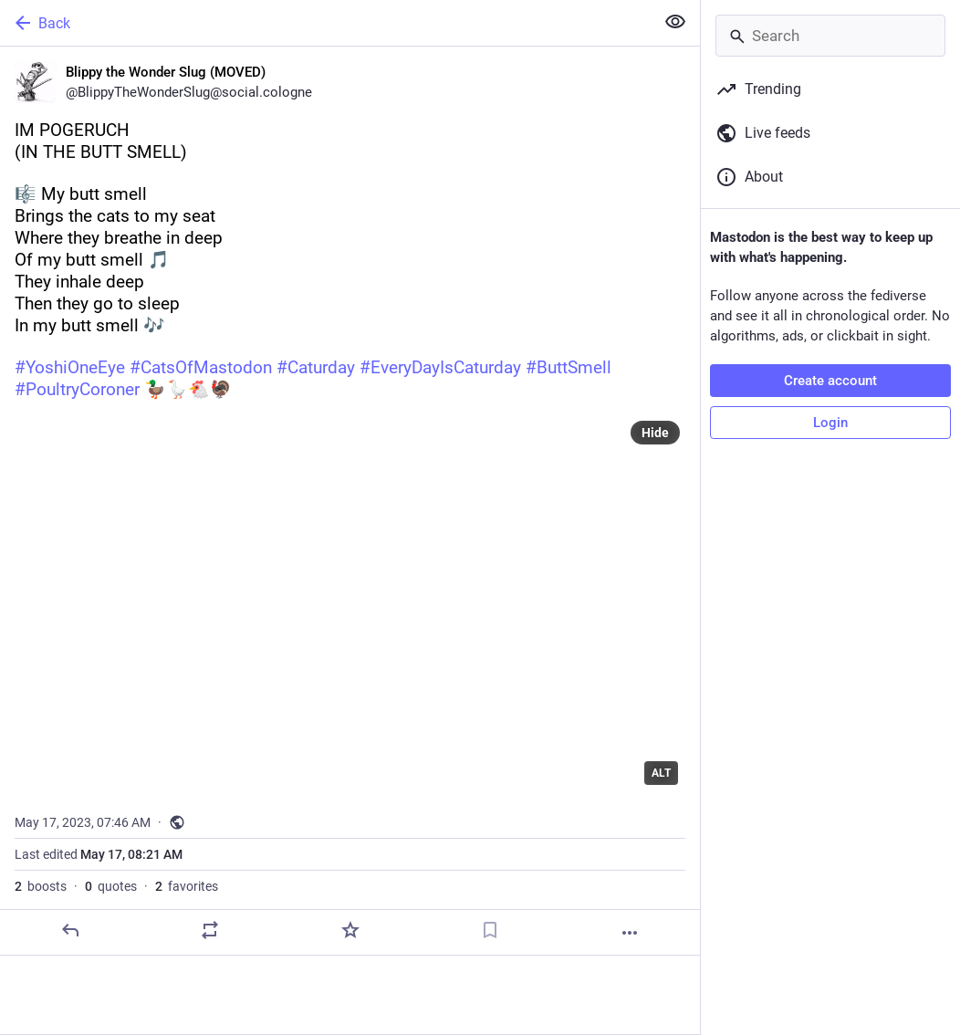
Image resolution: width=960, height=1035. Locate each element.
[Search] (830, 36)
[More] (630, 933)
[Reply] (70, 930)
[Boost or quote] (210, 930)
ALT (661, 773)
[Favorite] (350, 930)
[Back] (325, 23)
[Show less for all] (675, 22)
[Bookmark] (490, 930)
